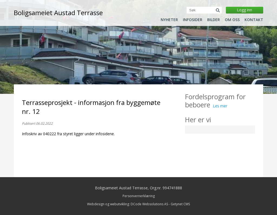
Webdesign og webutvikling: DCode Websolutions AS (127, 204)
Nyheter (169, 20)
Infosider (192, 20)
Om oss (232, 20)
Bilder (213, 20)
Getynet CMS (180, 204)
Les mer (220, 105)
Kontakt (254, 20)
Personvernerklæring (139, 196)
